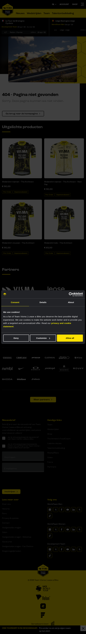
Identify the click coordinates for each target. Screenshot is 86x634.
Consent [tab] (15, 302)
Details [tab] (43, 302)
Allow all (70, 338)
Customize (43, 338)
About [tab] (71, 302)
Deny (16, 338)
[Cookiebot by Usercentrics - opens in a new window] (71, 294)
